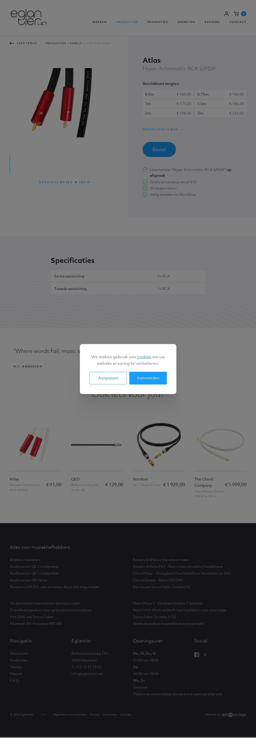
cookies (144, 356)
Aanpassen (108, 377)
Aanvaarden (148, 377)
